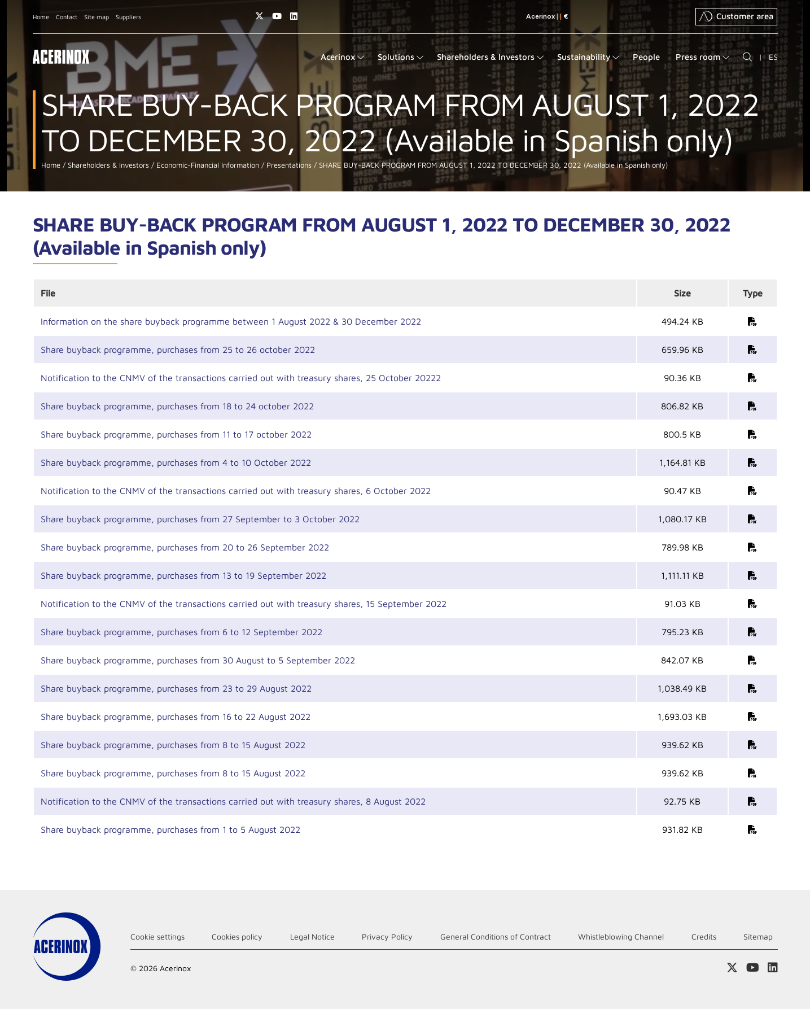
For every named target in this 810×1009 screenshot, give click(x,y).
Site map (96, 16)
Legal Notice (312, 936)
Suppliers (128, 16)
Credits (703, 936)
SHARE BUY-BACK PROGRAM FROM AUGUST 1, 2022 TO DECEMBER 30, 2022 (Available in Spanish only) (492, 165)
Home (41, 16)
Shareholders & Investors (107, 165)
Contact (66, 16)
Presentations (288, 165)
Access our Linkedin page (293, 16)
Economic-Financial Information (206, 165)
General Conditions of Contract (495, 936)
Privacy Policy (387, 936)
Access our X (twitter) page (259, 16)
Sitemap (758, 936)
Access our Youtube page (277, 16)
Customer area (736, 16)
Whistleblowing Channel (621, 936)
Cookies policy (237, 936)
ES (773, 57)
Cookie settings (157, 936)
